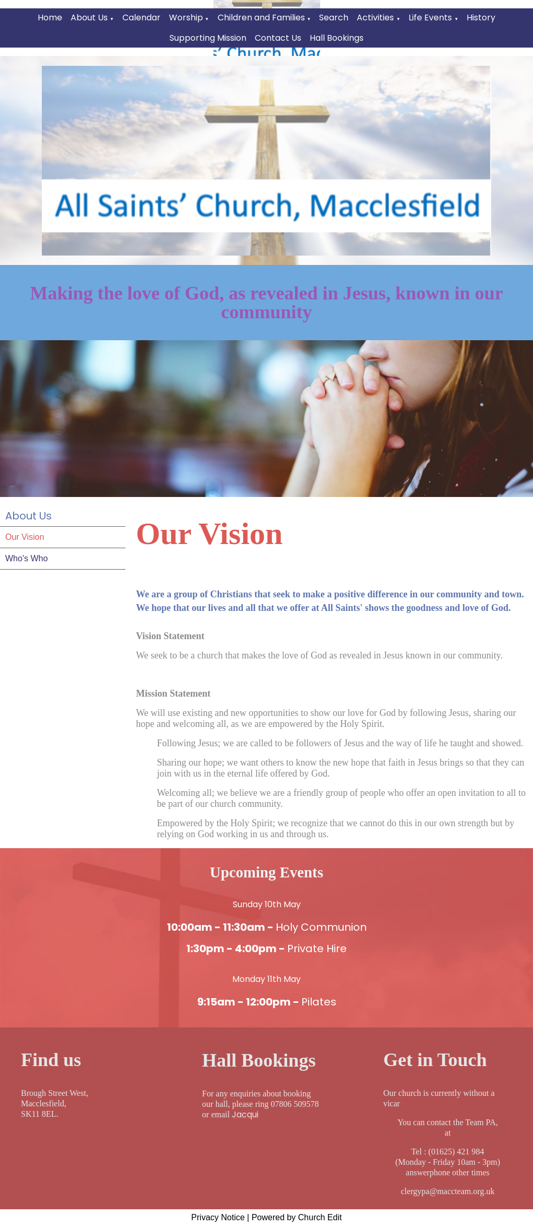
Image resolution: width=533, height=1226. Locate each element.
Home (50, 17)
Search (333, 17)
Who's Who (26, 558)
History (481, 17)
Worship (186, 17)
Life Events (430, 17)
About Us (89, 17)
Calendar (141, 17)
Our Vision (24, 537)
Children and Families (261, 17)
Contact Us (278, 38)
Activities (375, 17)
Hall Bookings (337, 38)
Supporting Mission (207, 38)
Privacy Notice (218, 1217)
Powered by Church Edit (297, 1217)
